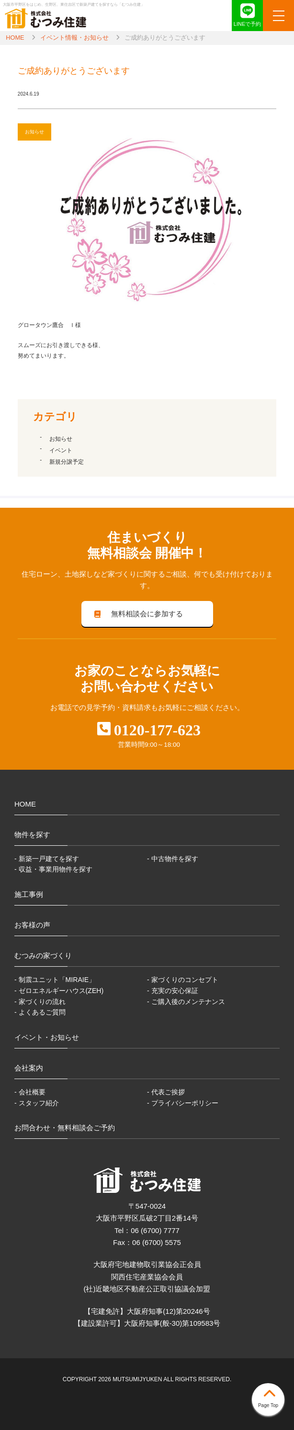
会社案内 (28, 1068)
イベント (60, 450)
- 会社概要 (29, 1092)
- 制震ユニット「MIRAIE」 (54, 979)
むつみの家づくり (43, 955)
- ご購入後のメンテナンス (186, 1001)
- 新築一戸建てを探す (46, 858)
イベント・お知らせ (46, 1037)
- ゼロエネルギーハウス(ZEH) (58, 990)
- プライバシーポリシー (182, 1103)
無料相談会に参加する (137, 614)
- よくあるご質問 (40, 1012)
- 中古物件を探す (172, 858)
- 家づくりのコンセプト (182, 979)
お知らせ (60, 439)
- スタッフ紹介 (36, 1103)
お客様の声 (32, 925)
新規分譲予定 (66, 461)
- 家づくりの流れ (40, 1001)
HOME (15, 37)
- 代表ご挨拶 (166, 1092)
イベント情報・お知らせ (74, 37)
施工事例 (28, 894)
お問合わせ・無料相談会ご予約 (64, 1128)
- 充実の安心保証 (172, 990)
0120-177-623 (157, 730)
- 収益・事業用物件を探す (53, 869)
